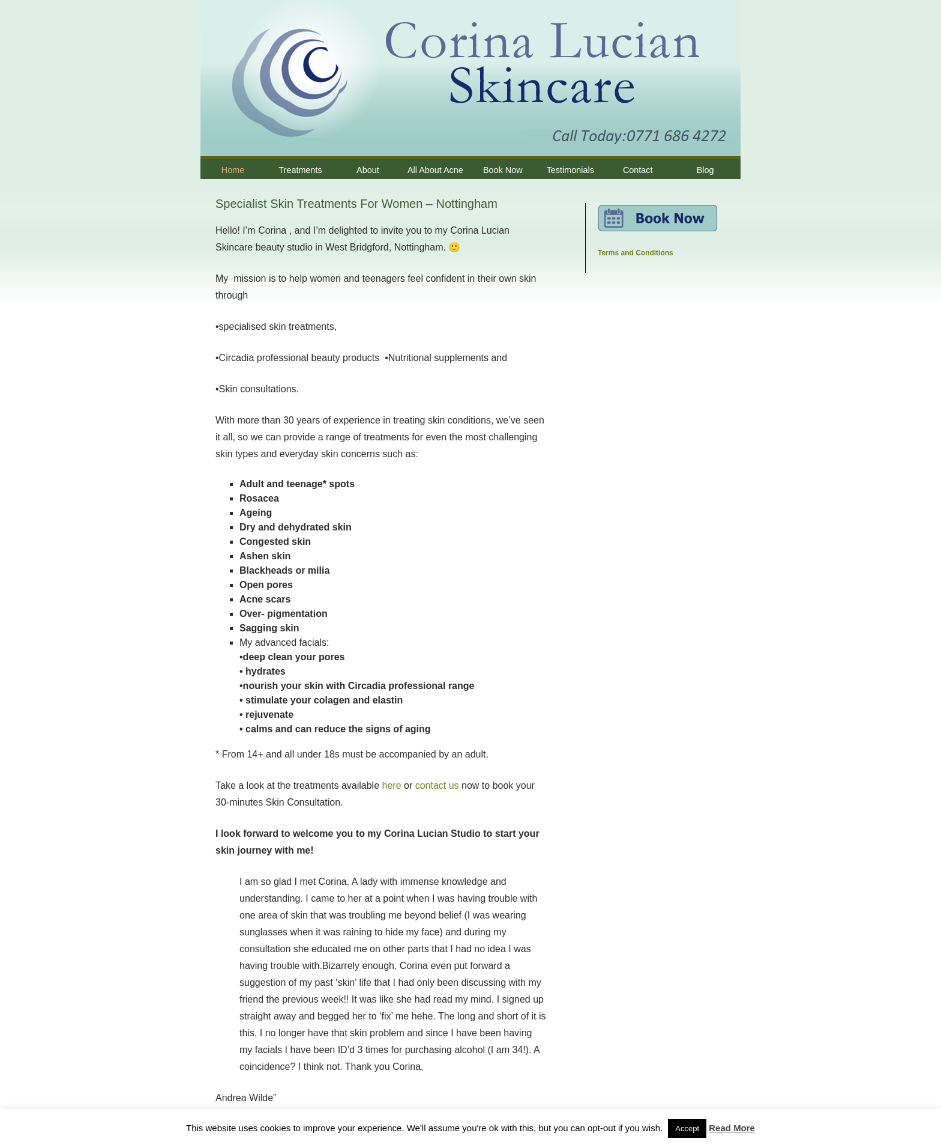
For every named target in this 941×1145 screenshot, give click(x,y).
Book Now (503, 170)
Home (232, 170)
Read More (732, 1128)
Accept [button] (687, 1128)
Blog (705, 170)
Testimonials (570, 170)
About (367, 170)
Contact (638, 170)
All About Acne (435, 170)
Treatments (300, 170)
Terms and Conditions (635, 253)
